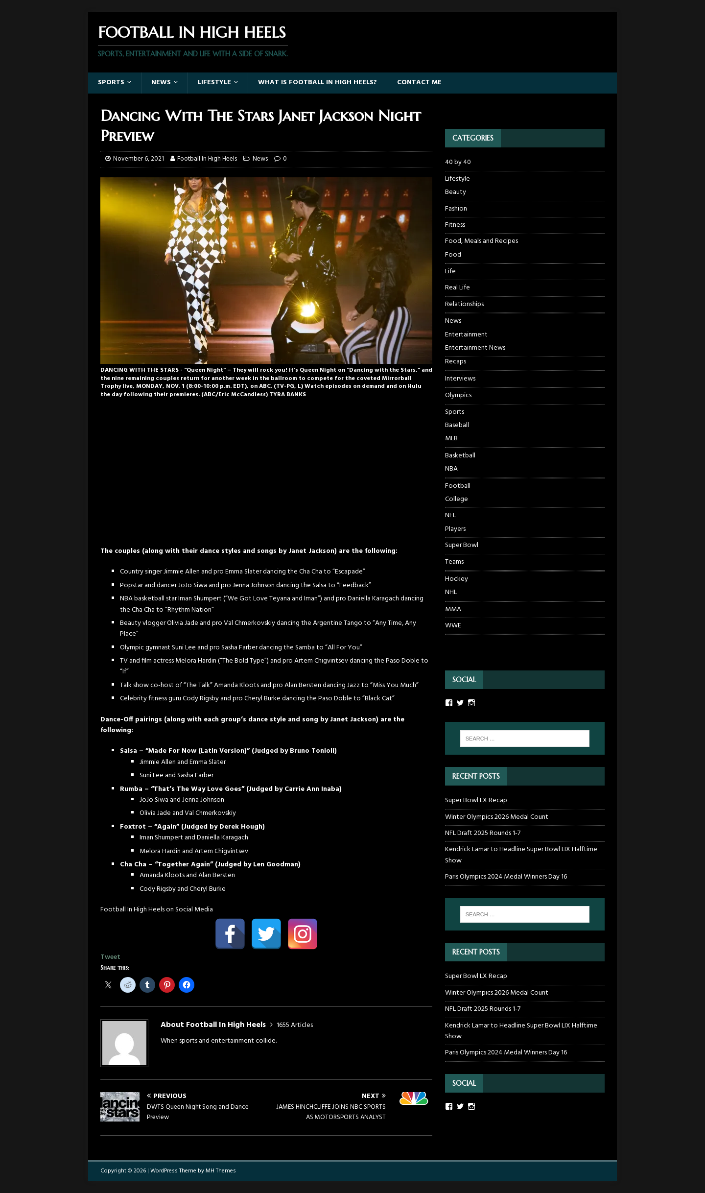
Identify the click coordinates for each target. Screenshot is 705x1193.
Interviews (460, 378)
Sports (111, 82)
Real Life (457, 287)
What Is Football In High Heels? (317, 82)
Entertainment (466, 335)
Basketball (460, 455)
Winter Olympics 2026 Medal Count (496, 817)
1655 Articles (295, 1025)
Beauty (455, 192)
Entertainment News (475, 348)
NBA (451, 469)
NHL (451, 592)
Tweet (110, 957)
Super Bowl (461, 545)
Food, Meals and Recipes (481, 241)
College (456, 499)
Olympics (458, 395)
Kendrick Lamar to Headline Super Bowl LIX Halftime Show (521, 855)
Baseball (457, 425)
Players (455, 529)
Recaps (455, 362)
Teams (454, 562)
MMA (453, 609)
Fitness (455, 225)
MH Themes (221, 1171)
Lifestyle (214, 82)
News (161, 82)
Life (450, 271)
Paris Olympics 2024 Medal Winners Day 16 (506, 877)
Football (457, 486)
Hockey (456, 579)
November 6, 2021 (138, 159)
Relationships (464, 304)
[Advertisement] (266, 477)
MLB (451, 438)
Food (453, 255)
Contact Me (419, 82)
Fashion (456, 209)
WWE (453, 625)
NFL (450, 515)
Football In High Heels (207, 159)
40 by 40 (458, 162)
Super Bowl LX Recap (476, 800)
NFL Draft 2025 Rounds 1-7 (482, 833)
